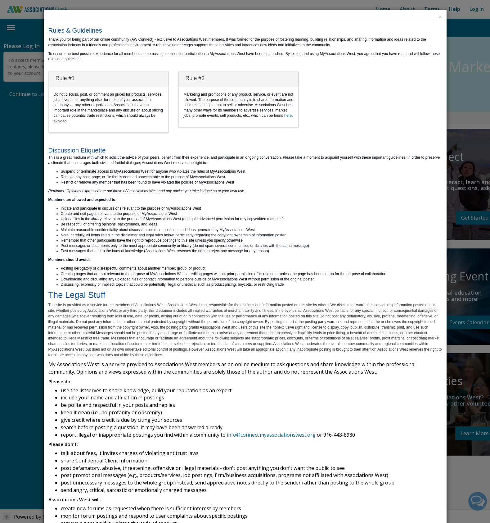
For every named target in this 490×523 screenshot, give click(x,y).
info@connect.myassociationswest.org (271, 434)
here (288, 115)
